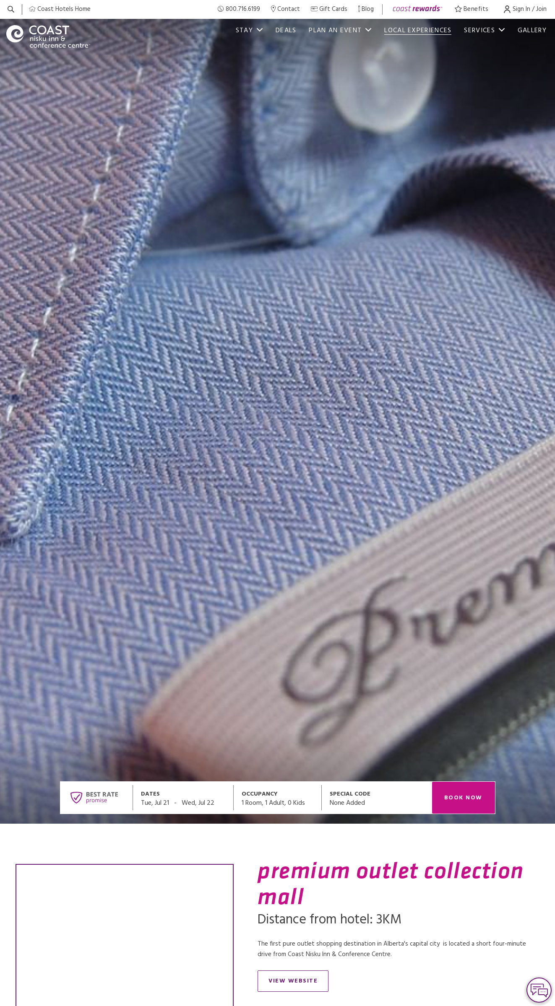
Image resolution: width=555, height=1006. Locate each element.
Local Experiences (417, 30)
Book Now (463, 798)
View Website (298, 982)
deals (286, 30)
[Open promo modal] (377, 797)
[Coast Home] (60, 9)
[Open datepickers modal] (183, 797)
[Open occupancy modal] (278, 797)
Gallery (532, 30)
